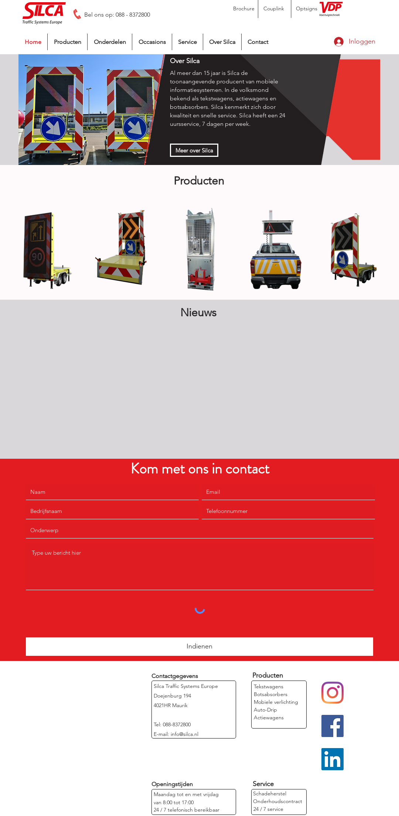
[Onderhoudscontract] (277, 801)
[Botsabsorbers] (270, 694)
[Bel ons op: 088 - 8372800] (117, 15)
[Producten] (267, 675)
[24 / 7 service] (268, 809)
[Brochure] (244, 8)
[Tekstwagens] (268, 686)
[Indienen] (199, 646)
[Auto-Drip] (265, 709)
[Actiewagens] (269, 717)
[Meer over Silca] (194, 150)
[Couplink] (273, 9)
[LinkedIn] (332, 759)
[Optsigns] (306, 8)
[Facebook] (332, 726)
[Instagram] (332, 693)
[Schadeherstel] (269, 793)
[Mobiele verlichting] (276, 702)
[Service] (263, 784)
